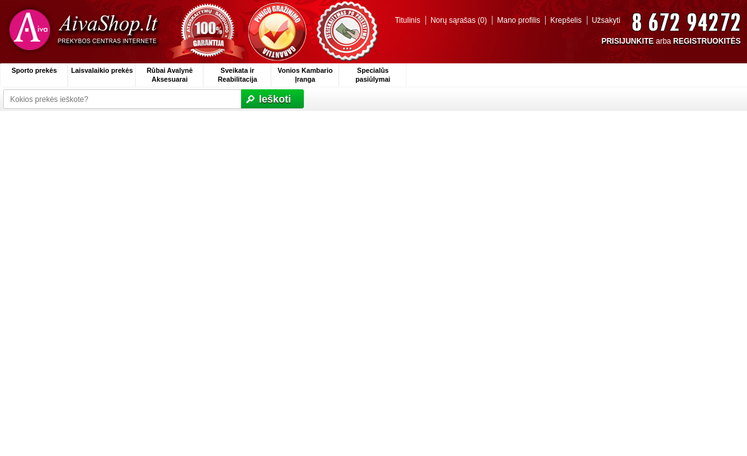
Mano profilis (518, 20)
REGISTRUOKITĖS (707, 41)
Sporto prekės (34, 70)
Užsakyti (606, 20)
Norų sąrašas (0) (458, 20)
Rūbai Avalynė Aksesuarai (170, 74)
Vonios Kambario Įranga (305, 74)
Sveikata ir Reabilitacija (237, 74)
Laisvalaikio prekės (102, 70)
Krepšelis (565, 20)
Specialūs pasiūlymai (372, 74)
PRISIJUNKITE (627, 41)
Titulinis (407, 20)
